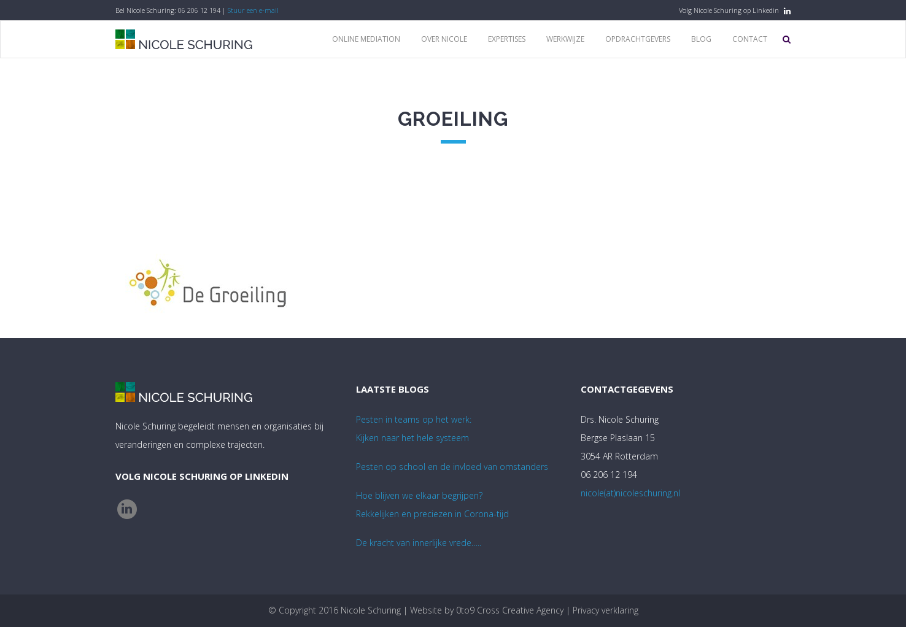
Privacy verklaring (605, 610)
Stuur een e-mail (253, 10)
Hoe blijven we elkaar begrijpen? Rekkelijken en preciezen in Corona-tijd (432, 505)
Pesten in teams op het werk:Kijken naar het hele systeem (413, 429)
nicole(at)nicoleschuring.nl (630, 493)
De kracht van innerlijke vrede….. (418, 542)
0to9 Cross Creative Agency (509, 610)
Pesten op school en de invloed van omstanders (452, 466)
